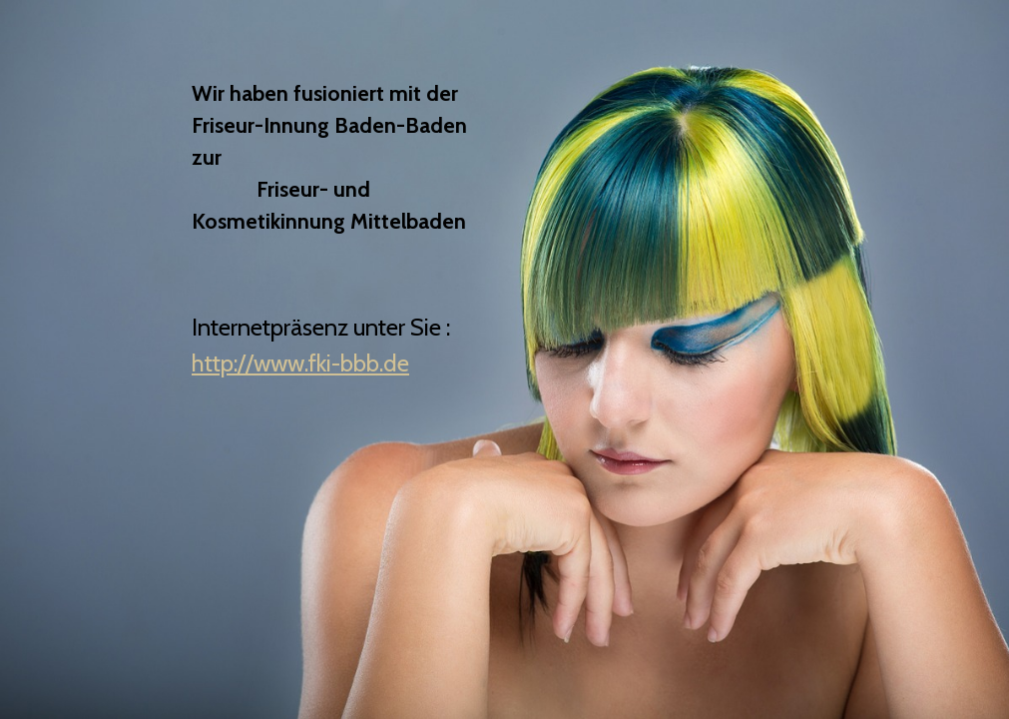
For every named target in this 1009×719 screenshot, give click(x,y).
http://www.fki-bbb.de (300, 363)
